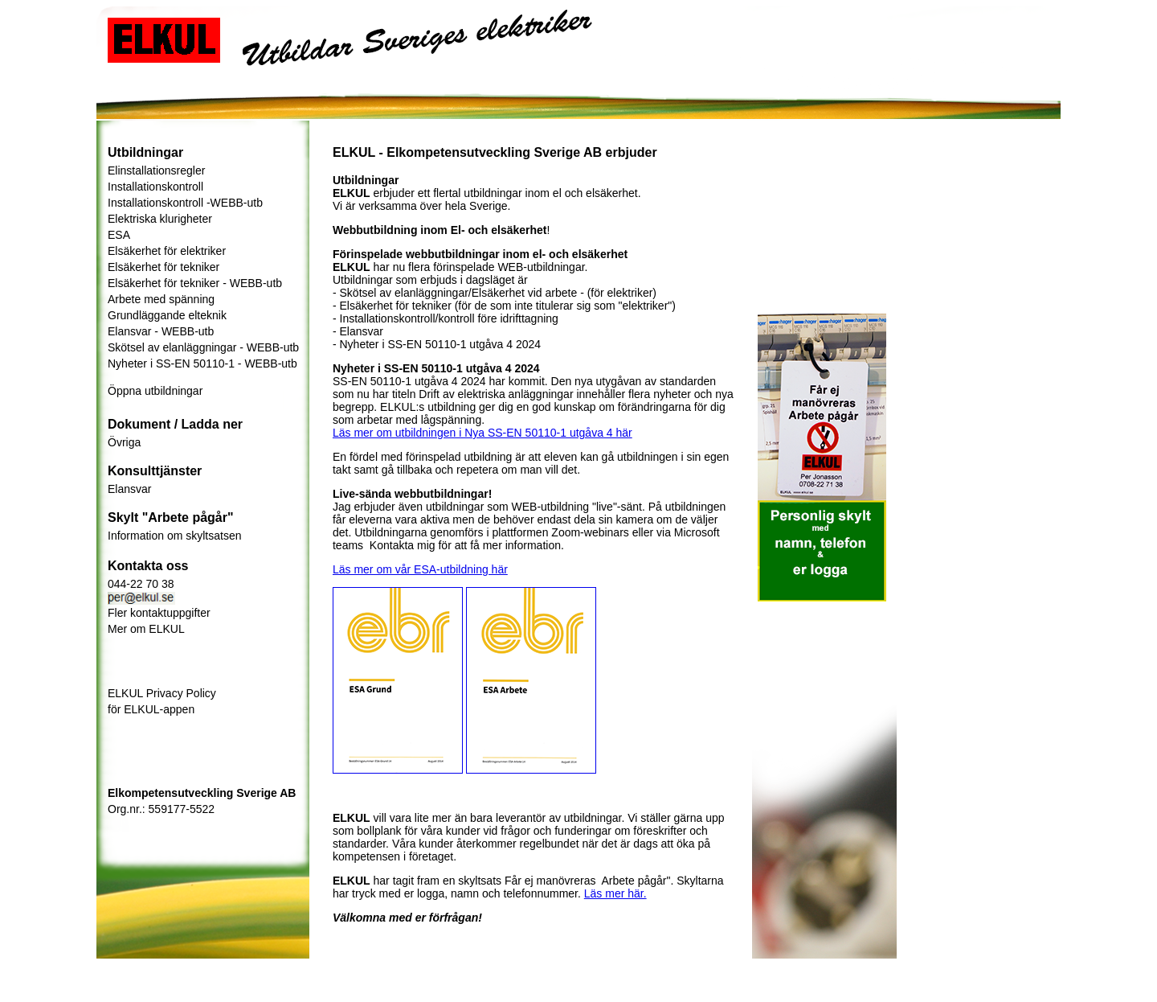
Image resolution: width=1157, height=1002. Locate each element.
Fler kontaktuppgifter (159, 612)
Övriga (124, 442)
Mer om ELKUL (146, 628)
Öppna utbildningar (155, 390)
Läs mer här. (615, 893)
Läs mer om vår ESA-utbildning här (420, 569)
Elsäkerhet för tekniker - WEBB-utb (195, 283)
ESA (119, 234)
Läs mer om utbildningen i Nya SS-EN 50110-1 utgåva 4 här (482, 432)
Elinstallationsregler (156, 170)
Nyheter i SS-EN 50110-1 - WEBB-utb (202, 363)
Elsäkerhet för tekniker (163, 267)
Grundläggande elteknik (167, 315)
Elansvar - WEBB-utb (161, 331)
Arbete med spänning (161, 299)
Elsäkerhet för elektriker (167, 250)
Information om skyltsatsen (175, 535)
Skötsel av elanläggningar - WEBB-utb (203, 347)
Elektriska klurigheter (160, 218)
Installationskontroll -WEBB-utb (185, 202)
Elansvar (129, 489)
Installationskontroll (155, 186)
